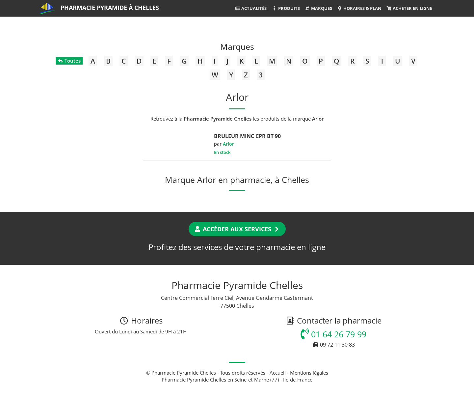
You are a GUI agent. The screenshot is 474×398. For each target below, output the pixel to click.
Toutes (69, 60)
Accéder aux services (237, 229)
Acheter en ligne (409, 8)
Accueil (278, 372)
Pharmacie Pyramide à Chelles (110, 8)
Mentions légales (309, 372)
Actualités (251, 8)
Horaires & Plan (359, 8)
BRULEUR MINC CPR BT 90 (247, 136)
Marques (318, 8)
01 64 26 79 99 (333, 334)
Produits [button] (286, 8)
